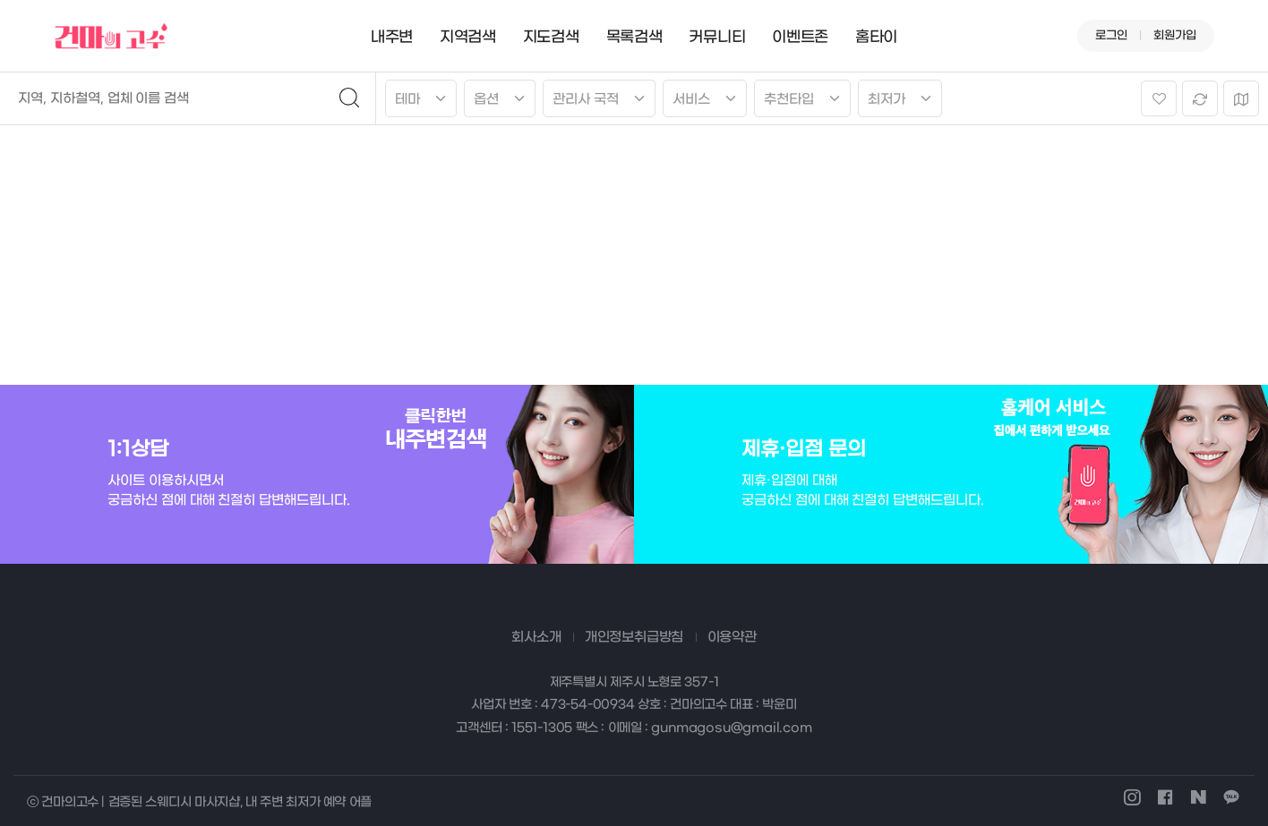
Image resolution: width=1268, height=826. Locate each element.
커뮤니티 (717, 38)
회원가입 (1174, 35)
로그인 (1111, 35)
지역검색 (468, 38)
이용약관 (732, 637)
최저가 (886, 99)
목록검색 (634, 38)
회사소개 (536, 637)
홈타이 (876, 38)
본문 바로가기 (0, 0)
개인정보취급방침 (634, 637)
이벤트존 (800, 38)
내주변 (392, 38)
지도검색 (551, 38)
